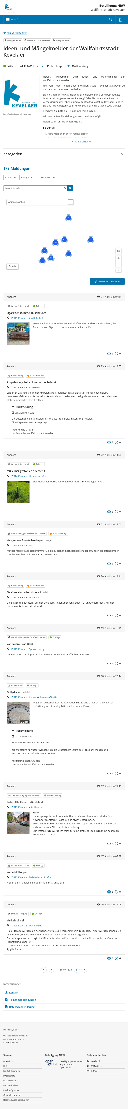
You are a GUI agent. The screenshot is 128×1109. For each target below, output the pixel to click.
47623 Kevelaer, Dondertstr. (26, 925)
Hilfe (5, 1066)
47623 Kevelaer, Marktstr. (25, 545)
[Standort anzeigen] (119, 251)
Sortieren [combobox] (46, 177)
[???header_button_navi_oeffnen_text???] (12, 19)
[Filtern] (38, 188)
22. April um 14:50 (111, 454)
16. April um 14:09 (111, 904)
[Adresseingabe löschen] (70, 202)
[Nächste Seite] (77, 970)
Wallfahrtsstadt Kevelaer (15, 1035)
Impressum (9, 1075)
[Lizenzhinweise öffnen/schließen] (119, 270)
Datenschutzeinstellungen (16, 1099)
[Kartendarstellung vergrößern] (119, 258)
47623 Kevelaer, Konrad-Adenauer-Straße (34, 697)
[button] (64, 153)
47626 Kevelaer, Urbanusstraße (28, 476)
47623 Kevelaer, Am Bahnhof (27, 318)
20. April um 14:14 (111, 576)
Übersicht (8, 1061)
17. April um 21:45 (111, 786)
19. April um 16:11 (111, 628)
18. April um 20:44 (111, 676)
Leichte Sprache (11, 1090)
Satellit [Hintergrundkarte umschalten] (12, 266)
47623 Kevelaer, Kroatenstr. (26, 387)
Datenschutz (9, 1080)
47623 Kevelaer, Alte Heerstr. (27, 807)
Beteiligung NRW (112, 5)
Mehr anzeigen (82, 141)
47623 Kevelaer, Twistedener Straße (31, 877)
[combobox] (37, 202)
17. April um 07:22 (111, 856)
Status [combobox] (8, 177)
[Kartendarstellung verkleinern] (119, 264)
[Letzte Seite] (84, 970)
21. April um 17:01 (111, 524)
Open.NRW (65, 1067)
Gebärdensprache (12, 1095)
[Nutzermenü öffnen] (120, 19)
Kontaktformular (11, 1070)
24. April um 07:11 (111, 296)
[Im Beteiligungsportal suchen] (111, 19)
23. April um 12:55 (111, 366)
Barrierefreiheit (10, 1085)
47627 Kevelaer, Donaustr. (25, 597)
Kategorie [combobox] (26, 177)
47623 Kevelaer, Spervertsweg (27, 649)
